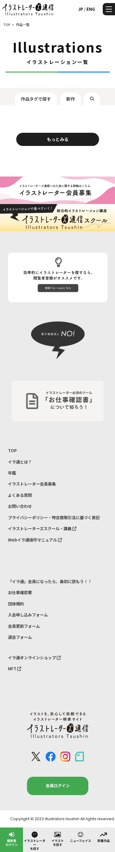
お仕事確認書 (20, 592)
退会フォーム (20, 637)
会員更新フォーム (24, 626)
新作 (70, 99)
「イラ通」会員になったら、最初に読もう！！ (50, 581)
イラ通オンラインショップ (34, 657)
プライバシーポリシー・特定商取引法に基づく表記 (54, 517)
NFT (14, 669)
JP (80, 9)
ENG (90, 9)
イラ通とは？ (20, 462)
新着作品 (104, 837)
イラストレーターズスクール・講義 (42, 528)
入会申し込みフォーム (28, 615)
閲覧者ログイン (12, 839)
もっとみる (57, 139)
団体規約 (16, 604)
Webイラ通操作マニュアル (35, 540)
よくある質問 (20, 495)
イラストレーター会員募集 (32, 484)
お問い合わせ (20, 506)
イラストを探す (58, 839)
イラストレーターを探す (34, 841)
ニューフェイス (80, 837)
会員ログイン (58, 785)
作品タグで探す (36, 99)
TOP (12, 450)
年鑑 (12, 473)
